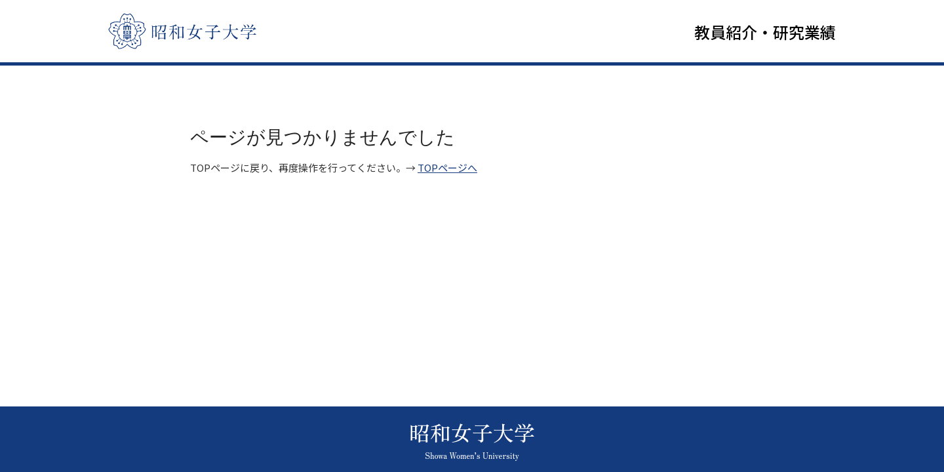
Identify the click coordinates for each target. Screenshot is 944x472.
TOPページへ (447, 171)
